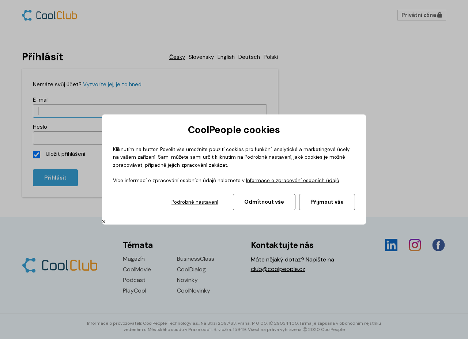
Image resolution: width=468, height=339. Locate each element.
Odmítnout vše (264, 202)
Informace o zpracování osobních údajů (292, 180)
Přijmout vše (327, 202)
